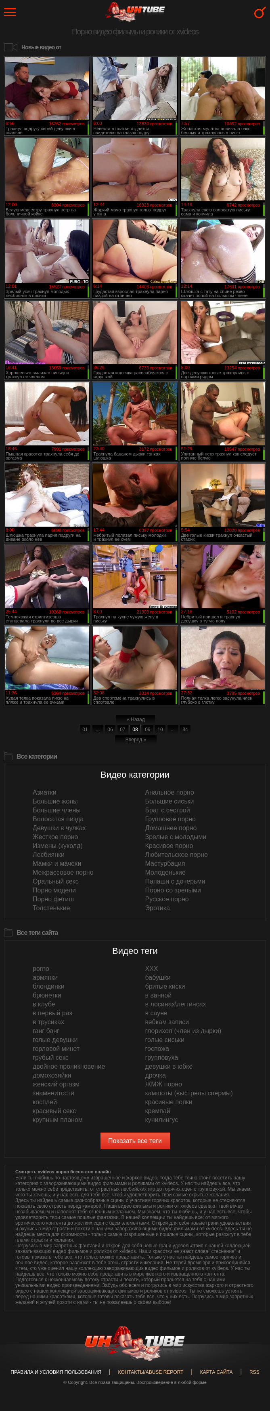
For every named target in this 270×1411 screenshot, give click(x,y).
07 (122, 729)
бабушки (158, 977)
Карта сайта (216, 1372)
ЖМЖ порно (163, 1084)
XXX (151, 968)
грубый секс (51, 1057)
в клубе (44, 1004)
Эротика (157, 908)
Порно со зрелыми (173, 890)
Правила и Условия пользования (55, 1372)
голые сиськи (164, 1039)
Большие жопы (55, 801)
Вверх (252, 1320)
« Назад (135, 719)
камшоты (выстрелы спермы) (189, 1093)
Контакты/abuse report (151, 1372)
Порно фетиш (53, 899)
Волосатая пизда (58, 819)
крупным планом (58, 1119)
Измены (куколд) (58, 845)
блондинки (49, 986)
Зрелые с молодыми (176, 836)
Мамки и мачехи (57, 863)
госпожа (157, 1048)
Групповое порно (170, 819)
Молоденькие (165, 872)
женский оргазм (56, 1084)
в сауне (156, 1013)
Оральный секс (56, 881)
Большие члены (57, 810)
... (98, 729)
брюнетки (47, 995)
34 (185, 729)
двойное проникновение (69, 1066)
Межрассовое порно (63, 872)
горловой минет (56, 1048)
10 (160, 729)
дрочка (155, 1075)
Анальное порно (169, 792)
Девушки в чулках (59, 828)
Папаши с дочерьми (175, 881)
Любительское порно (176, 854)
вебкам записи (167, 1022)
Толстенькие (51, 908)
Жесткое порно (55, 836)
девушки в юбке (169, 1066)
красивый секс (54, 1110)
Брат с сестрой (167, 810)
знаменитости (53, 1093)
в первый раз (52, 1013)
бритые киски (165, 986)
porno (41, 968)
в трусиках (48, 1022)
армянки (45, 977)
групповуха (161, 1057)
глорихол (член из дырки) (183, 1030)
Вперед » (136, 739)
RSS (254, 1372)
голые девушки (55, 1039)
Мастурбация (165, 863)
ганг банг (46, 1030)
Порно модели (54, 890)
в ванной (158, 995)
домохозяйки (52, 1075)
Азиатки (45, 792)
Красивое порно (169, 845)
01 (85, 729)
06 (110, 729)
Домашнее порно (171, 828)
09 (147, 729)
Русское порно (167, 899)
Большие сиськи (169, 801)
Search (260, 12)
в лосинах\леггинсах (175, 1004)
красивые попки (169, 1102)
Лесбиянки (49, 854)
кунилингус (161, 1119)
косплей (45, 1102)
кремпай (157, 1110)
